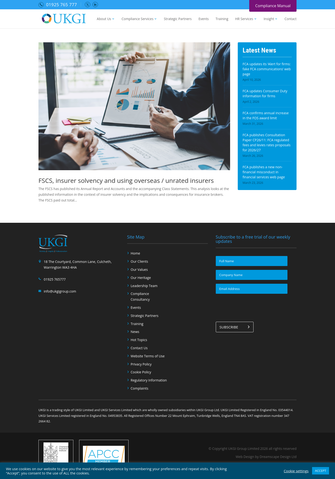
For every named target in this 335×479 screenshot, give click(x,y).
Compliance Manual (273, 5)
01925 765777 (55, 279)
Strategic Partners (178, 19)
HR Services (244, 19)
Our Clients (139, 261)
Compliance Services (137, 19)
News (135, 331)
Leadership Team (144, 285)
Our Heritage (141, 277)
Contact (291, 19)
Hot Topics (139, 339)
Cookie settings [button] (296, 471)
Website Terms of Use (148, 356)
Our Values (139, 269)
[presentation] (252, 307)
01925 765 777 (61, 4)
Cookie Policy (141, 372)
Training (222, 19)
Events (204, 19)
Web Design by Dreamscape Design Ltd (266, 456)
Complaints (139, 388)
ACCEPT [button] (320, 470)
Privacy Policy (141, 364)
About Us (104, 19)
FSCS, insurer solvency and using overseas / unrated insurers (126, 180)
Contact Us (139, 348)
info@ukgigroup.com (60, 291)
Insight (269, 19)
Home (135, 253)
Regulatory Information (149, 380)
